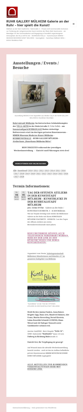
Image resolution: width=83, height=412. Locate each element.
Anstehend (22, 170)
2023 (49, 173)
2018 (22, 173)
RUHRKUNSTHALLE (22, 138)
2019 (27, 173)
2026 (66, 173)
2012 (41, 170)
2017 (16, 173)
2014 (52, 170)
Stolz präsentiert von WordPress (44, 408)
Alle (14, 170)
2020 (33, 173)
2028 (22, 176)
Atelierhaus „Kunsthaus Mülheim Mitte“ (32, 141)
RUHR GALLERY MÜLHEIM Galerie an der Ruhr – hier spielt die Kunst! (37, 23)
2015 (58, 170)
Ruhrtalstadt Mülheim (23, 123)
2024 (55, 173)
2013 (47, 170)
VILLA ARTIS (23, 126)
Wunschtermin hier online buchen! (30, 164)
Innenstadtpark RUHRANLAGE (27, 129)
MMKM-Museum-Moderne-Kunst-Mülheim (33, 135)
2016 (63, 170)
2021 (38, 173)
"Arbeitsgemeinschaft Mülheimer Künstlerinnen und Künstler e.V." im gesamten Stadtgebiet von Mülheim (46, 256)
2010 (30, 170)
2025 (60, 173)
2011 (36, 170)
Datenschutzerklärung (21, 408)
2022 (44, 173)
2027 (16, 176)
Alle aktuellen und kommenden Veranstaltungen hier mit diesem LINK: (47, 366)
